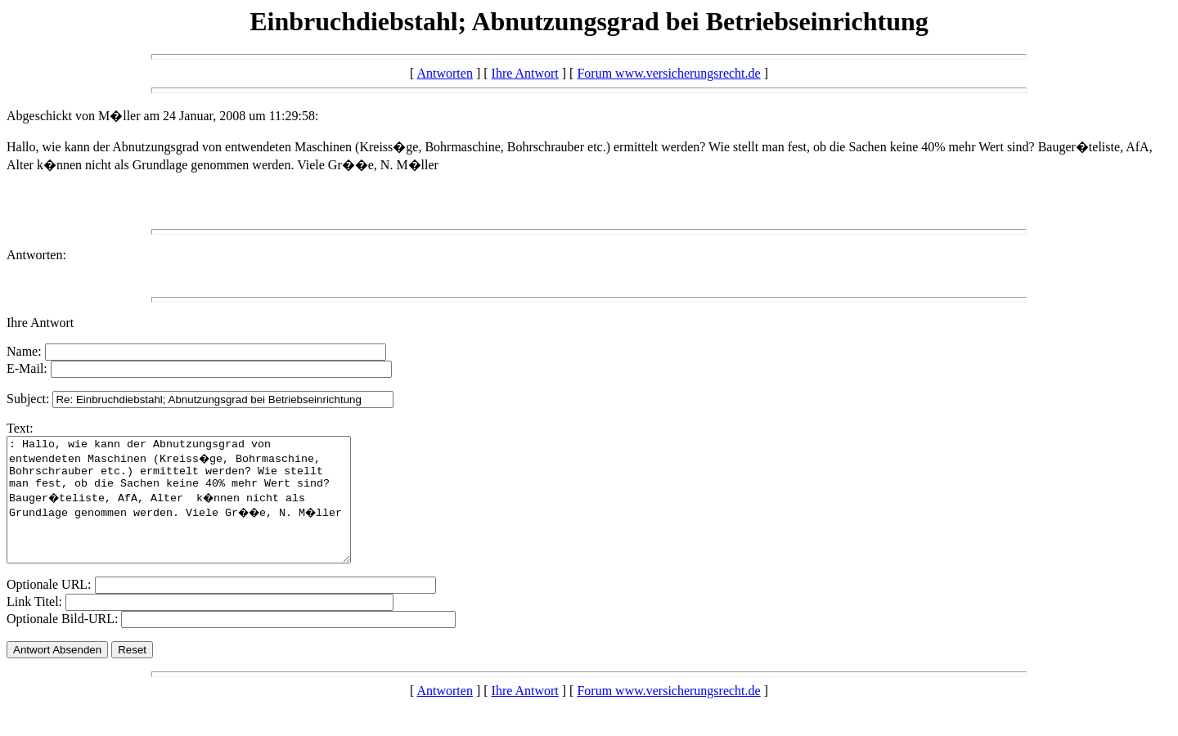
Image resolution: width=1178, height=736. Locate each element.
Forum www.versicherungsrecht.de (668, 73)
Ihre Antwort (525, 73)
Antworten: (36, 255)
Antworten (444, 73)
